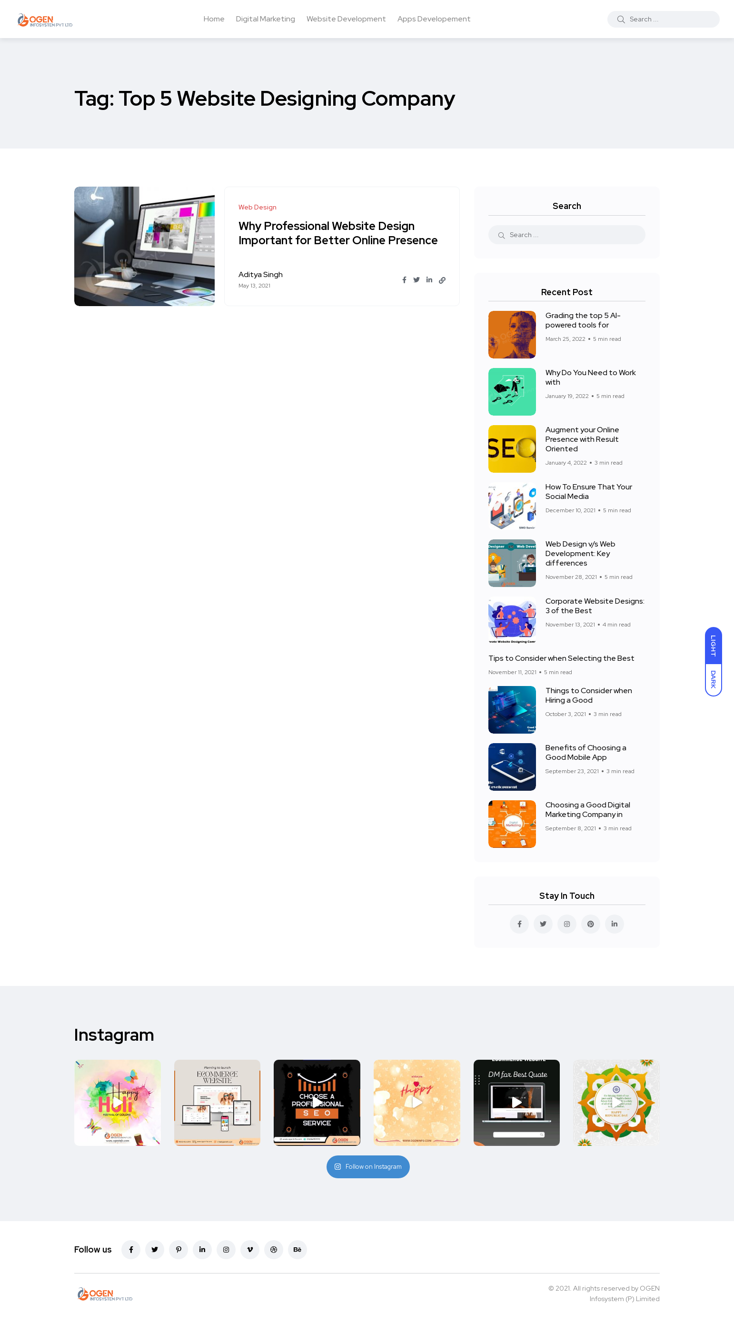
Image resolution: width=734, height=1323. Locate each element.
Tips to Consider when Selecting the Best (561, 658)
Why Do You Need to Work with (591, 377)
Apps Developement (434, 19)
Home (214, 19)
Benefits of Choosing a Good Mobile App (586, 752)
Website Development (346, 19)
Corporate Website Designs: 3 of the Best (595, 606)
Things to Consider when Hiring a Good (589, 695)
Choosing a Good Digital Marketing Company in (588, 809)
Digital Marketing (265, 19)
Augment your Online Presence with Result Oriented (582, 439)
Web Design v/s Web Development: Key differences (580, 553)
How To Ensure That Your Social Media (589, 491)
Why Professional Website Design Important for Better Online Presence (338, 233)
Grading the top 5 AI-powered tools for (583, 320)
